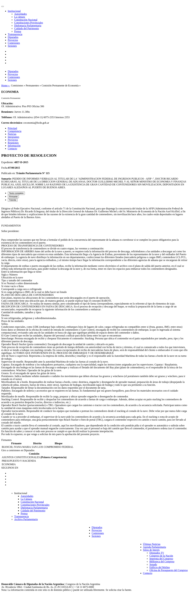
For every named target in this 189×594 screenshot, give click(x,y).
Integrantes (13, 137)
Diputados (13, 37)
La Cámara (26, 499)
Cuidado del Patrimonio (26, 28)
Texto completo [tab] (16, 193)
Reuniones (13, 142)
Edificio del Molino (159, 567)
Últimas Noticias (151, 544)
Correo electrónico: (12, 122)
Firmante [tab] (13, 196)
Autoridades (20, 14)
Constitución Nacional (25, 19)
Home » (5, 85)
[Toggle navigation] (2, 6)
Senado (153, 564)
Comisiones (14, 43)
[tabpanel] (94, 321)
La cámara (19, 16)
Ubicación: (7, 103)
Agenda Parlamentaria (154, 547)
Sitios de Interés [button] (151, 550)
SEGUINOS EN (9, 467)
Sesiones (12, 45)
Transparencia (15, 34)
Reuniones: (7, 111)
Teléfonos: (7, 117)
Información (14, 145)
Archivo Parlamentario (26, 519)
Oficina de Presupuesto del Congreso (168, 570)
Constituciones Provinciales (28, 22)
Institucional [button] (14, 11)
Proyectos (13, 40)
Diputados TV (156, 552)
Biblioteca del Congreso (161, 561)
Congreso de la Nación (161, 555)
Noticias (12, 134)
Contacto (12, 148)
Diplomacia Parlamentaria (27, 25)
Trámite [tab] (12, 200)
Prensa (17, 31)
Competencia (14, 131)
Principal (12, 128)
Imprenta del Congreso (161, 558)
